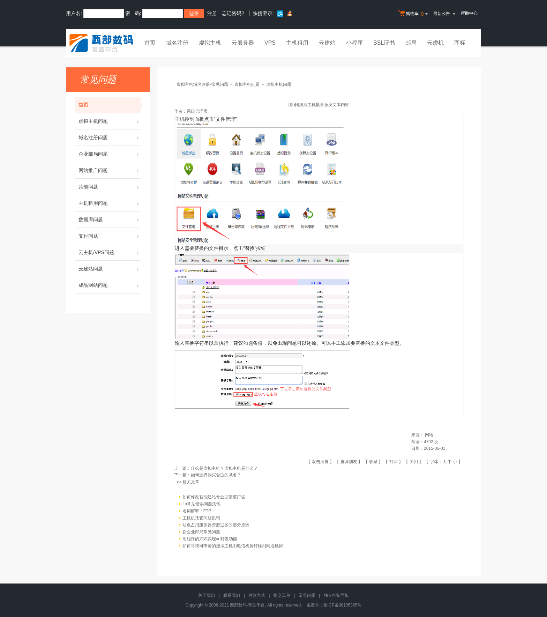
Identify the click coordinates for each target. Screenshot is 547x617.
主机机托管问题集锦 (201, 517)
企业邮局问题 (109, 154)
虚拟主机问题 (109, 121)
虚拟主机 (210, 43)
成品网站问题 (109, 285)
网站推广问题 (109, 170)
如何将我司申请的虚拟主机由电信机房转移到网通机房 (232, 545)
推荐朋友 (348, 461)
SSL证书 (384, 43)
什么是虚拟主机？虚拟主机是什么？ (224, 468)
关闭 (414, 461)
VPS (270, 43)
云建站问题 (109, 269)
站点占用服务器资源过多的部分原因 (215, 524)
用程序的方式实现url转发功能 (209, 538)
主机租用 (297, 43)
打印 (393, 461)
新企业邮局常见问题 (201, 531)
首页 (150, 43)
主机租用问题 (109, 203)
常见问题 (307, 595)
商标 (459, 43)
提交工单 (282, 595)
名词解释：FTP (196, 510)
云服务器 (243, 43)
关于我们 (206, 595)
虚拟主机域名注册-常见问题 (202, 84)
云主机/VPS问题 (109, 252)
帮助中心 (469, 13)
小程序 (354, 43)
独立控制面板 (336, 595)
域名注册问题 (109, 137)
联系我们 (231, 595)
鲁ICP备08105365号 (342, 605)
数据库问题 (109, 219)
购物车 (414, 13)
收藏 (373, 461)
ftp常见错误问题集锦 (201, 503)
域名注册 (177, 43)
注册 (212, 13)
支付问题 (109, 236)
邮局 (411, 43)
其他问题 (109, 186)
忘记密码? (233, 13)
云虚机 (435, 43)
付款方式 (256, 595)
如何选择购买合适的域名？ (216, 475)
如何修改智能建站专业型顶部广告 (213, 497)
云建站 (327, 43)
